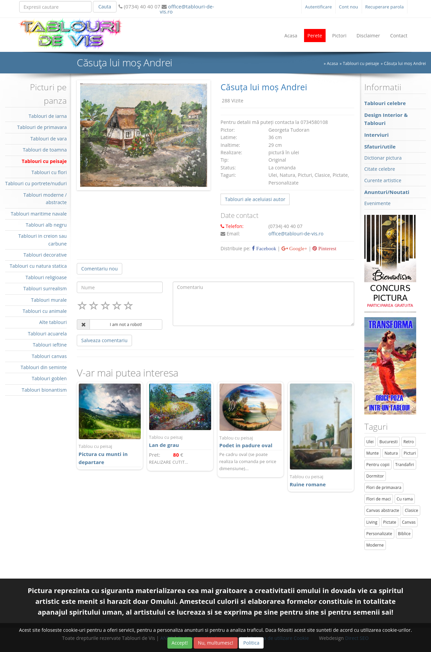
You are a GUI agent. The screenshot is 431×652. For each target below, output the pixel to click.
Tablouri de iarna (48, 116)
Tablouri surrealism (45, 288)
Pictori (339, 35)
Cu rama (405, 499)
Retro (408, 442)
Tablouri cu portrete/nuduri (36, 183)
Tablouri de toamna (45, 149)
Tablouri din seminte (44, 367)
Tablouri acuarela (47, 333)
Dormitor (375, 476)
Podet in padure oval (250, 441)
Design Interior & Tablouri (386, 118)
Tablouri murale (49, 300)
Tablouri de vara (48, 138)
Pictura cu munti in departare (109, 454)
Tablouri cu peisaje (44, 161)
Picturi (410, 453)
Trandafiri (404, 464)
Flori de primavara (384, 487)
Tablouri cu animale (45, 311)
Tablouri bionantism (44, 390)
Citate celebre (379, 169)
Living (371, 522)
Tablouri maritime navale (39, 213)
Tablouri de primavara (42, 127)
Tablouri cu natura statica (38, 266)
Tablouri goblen (49, 378)
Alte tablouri (53, 322)
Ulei (370, 442)
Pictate (389, 522)
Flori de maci (378, 499)
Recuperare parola (384, 7)
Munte (372, 453)
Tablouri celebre (385, 103)
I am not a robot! (126, 324)
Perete (314, 35)
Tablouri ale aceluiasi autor (255, 199)
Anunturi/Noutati (386, 192)
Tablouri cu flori (49, 172)
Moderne (375, 545)
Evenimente (377, 203)
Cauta (104, 6)
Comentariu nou (99, 268)
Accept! (180, 643)
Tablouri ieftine (50, 344)
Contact (398, 35)
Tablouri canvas (49, 356)
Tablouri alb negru (46, 225)
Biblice (404, 533)
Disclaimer (368, 35)
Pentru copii (378, 464)
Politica (251, 643)
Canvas (409, 522)
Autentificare (318, 7)
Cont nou (348, 7)
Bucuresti (388, 442)
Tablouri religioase (46, 277)
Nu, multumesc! (215, 643)
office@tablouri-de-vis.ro (187, 9)
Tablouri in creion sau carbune (42, 240)
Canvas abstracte (382, 510)
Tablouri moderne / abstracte (45, 198)
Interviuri (376, 134)
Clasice (411, 510)
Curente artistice (382, 180)
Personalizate (379, 533)
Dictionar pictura (383, 158)
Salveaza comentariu (104, 340)
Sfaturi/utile (380, 146)
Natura (391, 453)
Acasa (290, 35)
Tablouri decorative (45, 255)
